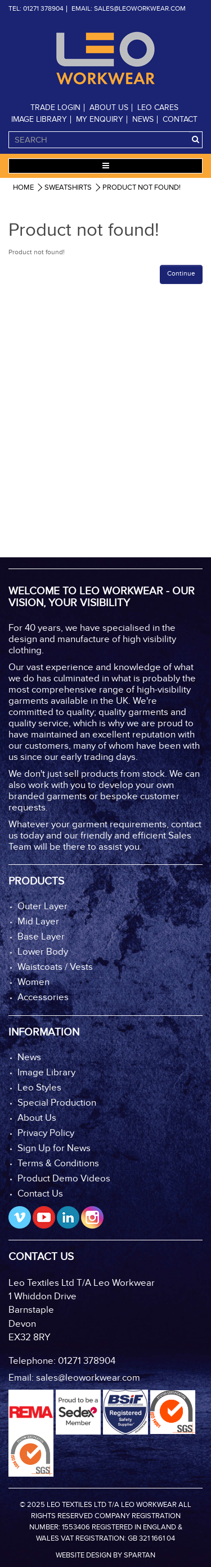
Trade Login (55, 108)
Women (33, 982)
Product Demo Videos (63, 1179)
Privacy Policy (45, 1133)
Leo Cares (157, 108)
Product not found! (141, 187)
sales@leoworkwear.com (140, 9)
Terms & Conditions (58, 1164)
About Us (108, 108)
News (143, 119)
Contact (180, 119)
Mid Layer (38, 922)
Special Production (56, 1103)
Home (23, 187)
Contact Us (40, 1194)
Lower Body (42, 952)
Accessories (43, 997)
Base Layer (41, 937)
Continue (181, 274)
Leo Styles (39, 1088)
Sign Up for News (54, 1148)
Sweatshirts (68, 187)
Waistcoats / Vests (55, 967)
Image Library (39, 119)
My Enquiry (99, 119)
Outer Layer (42, 906)
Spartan (139, 1555)
